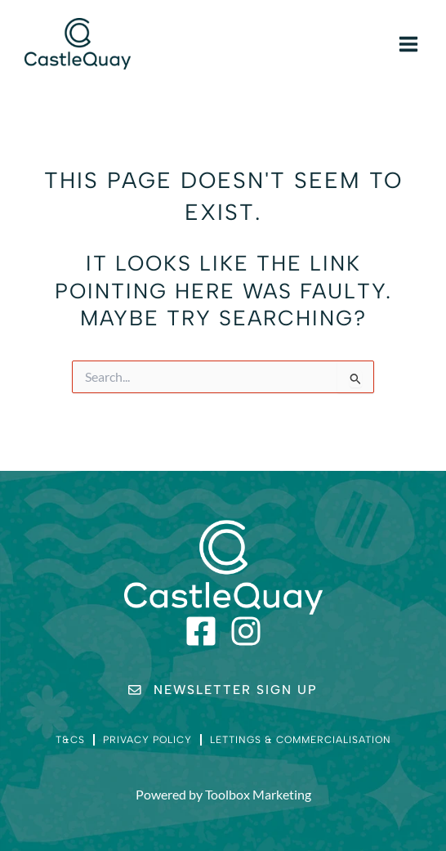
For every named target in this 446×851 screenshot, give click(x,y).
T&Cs (70, 739)
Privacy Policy (147, 739)
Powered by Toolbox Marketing (223, 794)
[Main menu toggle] (408, 44)
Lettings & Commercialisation (300, 739)
